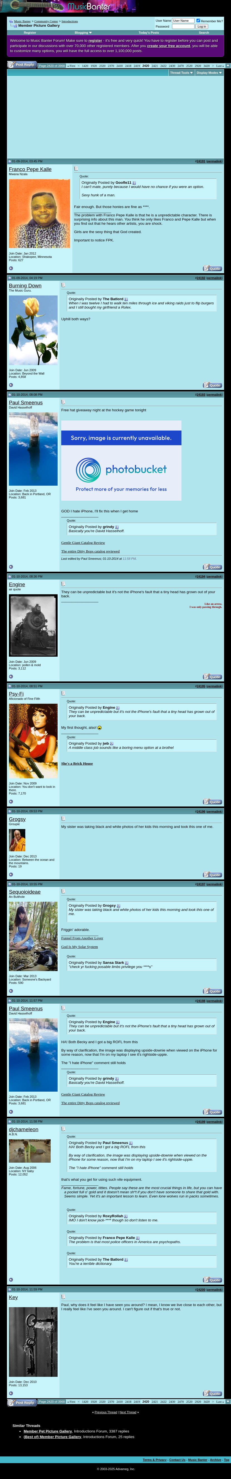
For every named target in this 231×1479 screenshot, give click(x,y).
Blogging (81, 32)
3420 (206, 65)
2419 (137, 65)
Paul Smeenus (26, 402)
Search (204, 32)
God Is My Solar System (79, 947)
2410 (120, 65)
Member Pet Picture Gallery (48, 1431)
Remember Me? (209, 21)
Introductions (70, 21)
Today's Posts (149, 32)
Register (30, 32)
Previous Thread (106, 1412)
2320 (102, 65)
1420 (85, 65)
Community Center (46, 21)
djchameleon (23, 1129)
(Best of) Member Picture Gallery (52, 1437)
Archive (215, 1459)
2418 (128, 65)
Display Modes (207, 72)
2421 (155, 65)
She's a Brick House (77, 763)
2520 (189, 65)
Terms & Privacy (154, 1459)
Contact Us (177, 1459)
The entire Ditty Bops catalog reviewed (90, 551)
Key (13, 1297)
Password (162, 26)
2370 (111, 65)
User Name (163, 20)
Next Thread (128, 1412)
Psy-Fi (16, 694)
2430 (172, 65)
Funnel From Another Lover (82, 938)
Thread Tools (179, 72)
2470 (181, 65)
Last (220, 65)
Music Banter (22, 21)
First (71, 65)
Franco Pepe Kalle (30, 169)
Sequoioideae (25, 892)
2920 (198, 65)
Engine (17, 584)
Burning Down (25, 286)
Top (226, 1459)
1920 (94, 65)
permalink (214, 161)
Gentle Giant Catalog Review (83, 543)
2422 (163, 65)
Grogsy (17, 819)
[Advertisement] (55, 117)
